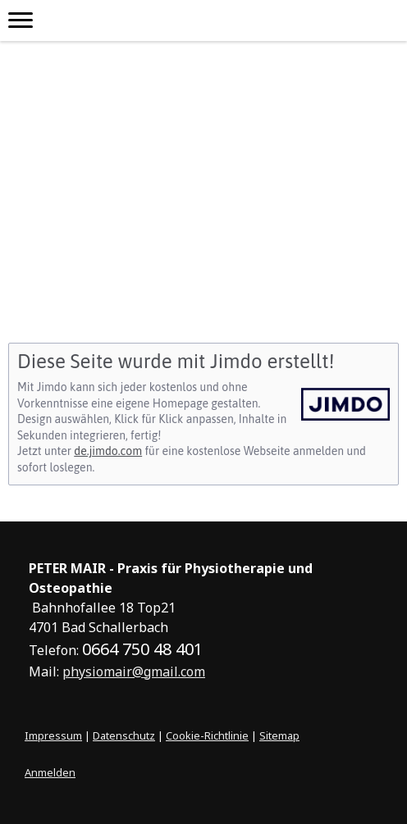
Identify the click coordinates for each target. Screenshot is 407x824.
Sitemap (279, 735)
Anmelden (50, 772)
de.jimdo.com (108, 451)
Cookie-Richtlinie (207, 735)
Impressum (53, 735)
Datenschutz (124, 735)
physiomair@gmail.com (133, 671)
